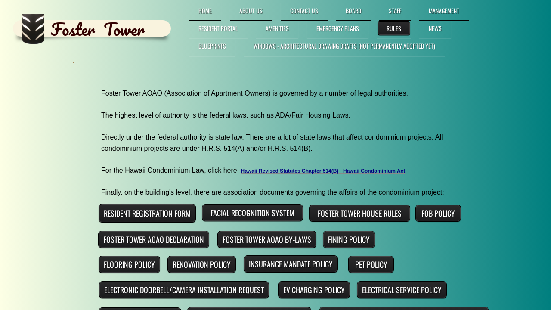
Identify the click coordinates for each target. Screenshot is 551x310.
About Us (251, 10)
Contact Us (304, 10)
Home (205, 10)
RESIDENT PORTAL (218, 28)
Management (444, 10)
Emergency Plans (337, 28)
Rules (394, 28)
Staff (395, 10)
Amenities (277, 28)
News (435, 28)
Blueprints (212, 45)
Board (353, 10)
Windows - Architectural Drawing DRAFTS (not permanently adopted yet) (344, 45)
